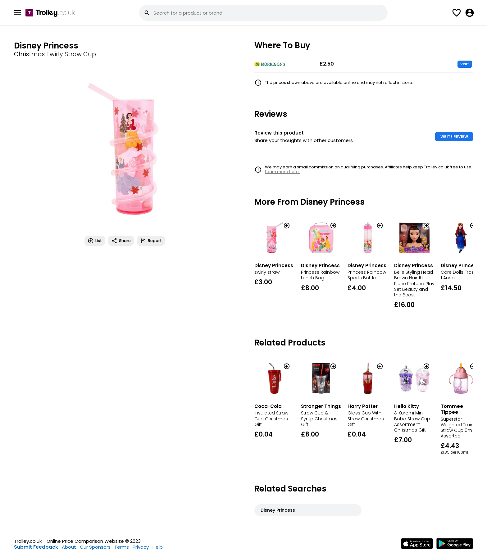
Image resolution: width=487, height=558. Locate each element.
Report (151, 241)
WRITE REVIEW (454, 136)
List (95, 241)
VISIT (464, 64)
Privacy (141, 547)
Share (121, 241)
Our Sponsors (95, 547)
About (69, 547)
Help (157, 547)
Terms (121, 547)
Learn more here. (282, 172)
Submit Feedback (36, 547)
